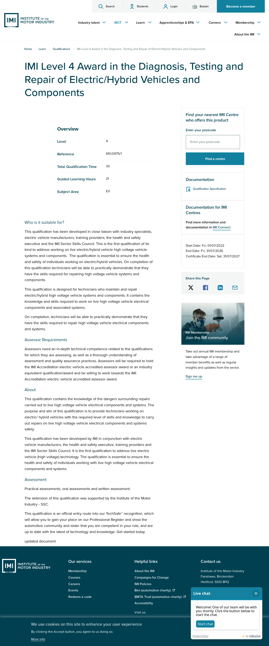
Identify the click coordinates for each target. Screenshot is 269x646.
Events (73, 590)
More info (38, 639)
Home (28, 49)
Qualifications (61, 49)
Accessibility (143, 603)
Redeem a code (80, 597)
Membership (77, 571)
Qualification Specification (209, 189)
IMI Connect (222, 227)
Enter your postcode (201, 130)
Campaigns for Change (151, 577)
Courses (74, 577)
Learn (42, 49)
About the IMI (144, 571)
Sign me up (194, 376)
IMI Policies (142, 584)
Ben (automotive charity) (152, 590)
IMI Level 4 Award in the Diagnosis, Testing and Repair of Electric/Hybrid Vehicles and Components (134, 79)
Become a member (240, 6)
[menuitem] (91, 23)
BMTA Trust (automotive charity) (158, 597)
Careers (74, 584)
